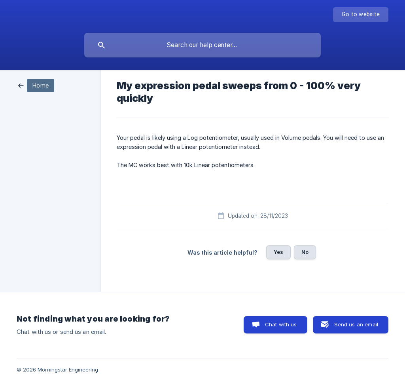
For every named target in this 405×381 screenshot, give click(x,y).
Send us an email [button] (356, 324)
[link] (36, 85)
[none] (360, 14)
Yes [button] (278, 252)
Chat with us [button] (281, 324)
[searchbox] (202, 45)
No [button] (304, 252)
